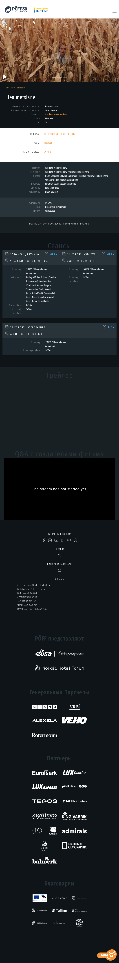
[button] (9, 48)
